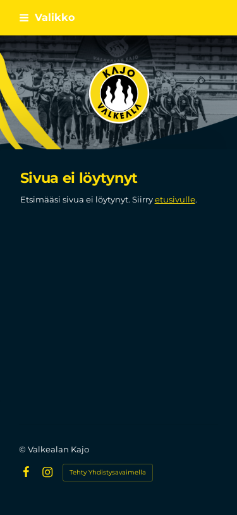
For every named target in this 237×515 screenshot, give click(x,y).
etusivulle (175, 199)
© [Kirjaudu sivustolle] (23, 449)
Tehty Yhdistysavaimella (108, 472)
